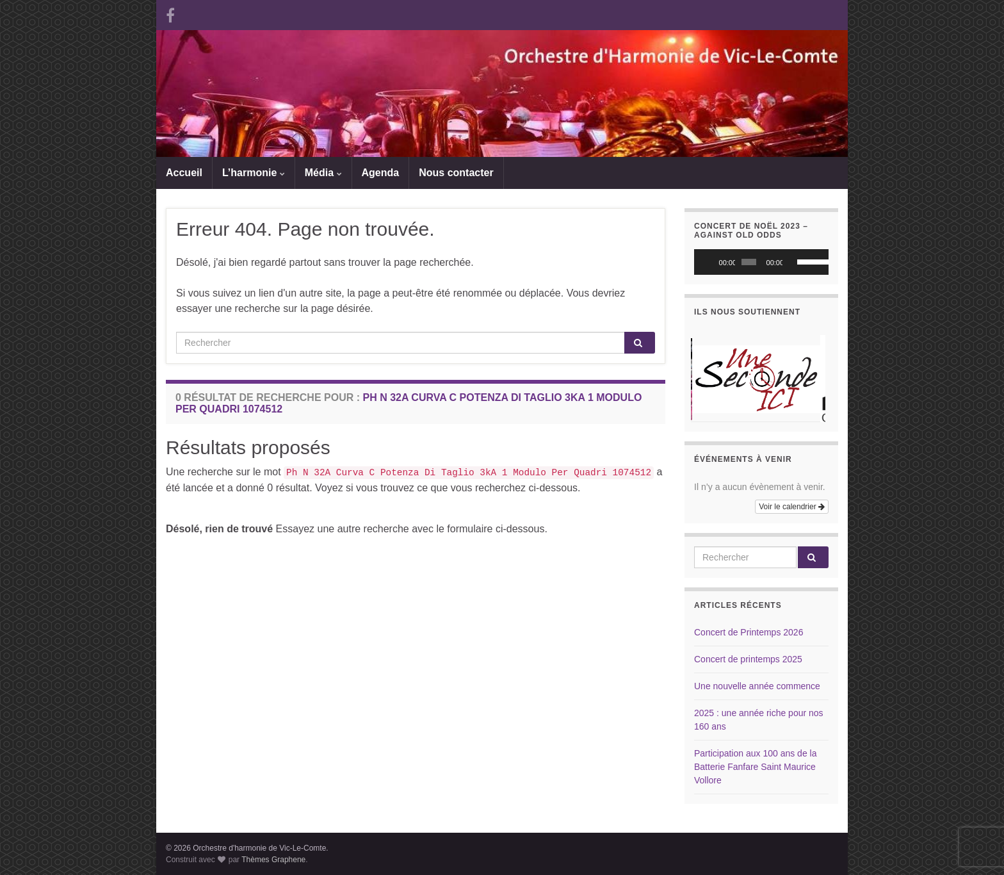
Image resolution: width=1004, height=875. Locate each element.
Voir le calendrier (792, 506)
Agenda (381, 172)
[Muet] (792, 262)
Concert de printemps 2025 (748, 659)
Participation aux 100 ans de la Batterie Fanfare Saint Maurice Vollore (755, 766)
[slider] (748, 262)
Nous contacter (456, 172)
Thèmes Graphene (273, 859)
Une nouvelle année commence (757, 686)
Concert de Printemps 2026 (748, 632)
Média (323, 172)
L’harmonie (253, 172)
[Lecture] (710, 262)
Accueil (184, 172)
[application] (761, 262)
